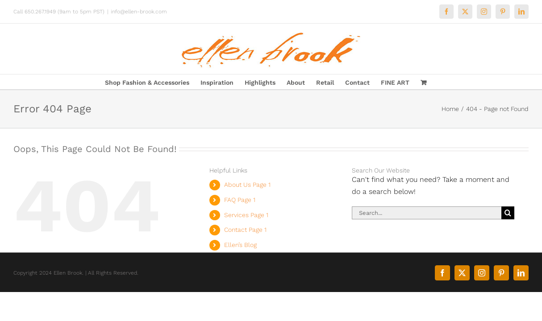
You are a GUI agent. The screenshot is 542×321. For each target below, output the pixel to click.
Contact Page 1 (245, 229)
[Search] (507, 212)
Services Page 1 (246, 214)
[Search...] (427, 212)
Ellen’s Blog (240, 244)
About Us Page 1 (247, 184)
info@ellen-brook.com (139, 11)
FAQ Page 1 (239, 199)
